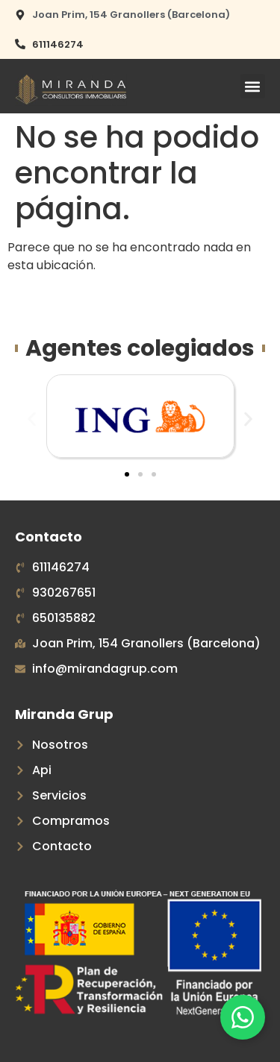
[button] (252, 86)
